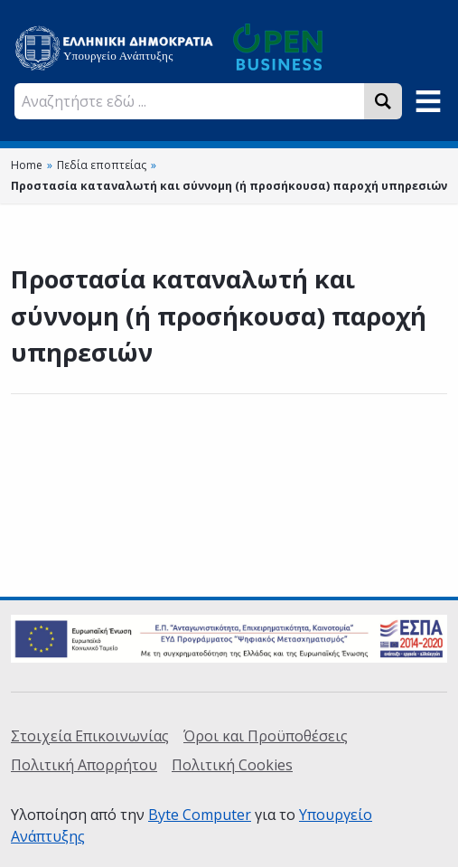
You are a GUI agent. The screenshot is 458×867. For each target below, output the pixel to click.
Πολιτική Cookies (232, 765)
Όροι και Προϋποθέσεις (265, 736)
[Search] (383, 101)
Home (26, 165)
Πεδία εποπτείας (101, 165)
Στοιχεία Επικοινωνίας (90, 736)
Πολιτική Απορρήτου (84, 765)
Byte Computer (199, 815)
